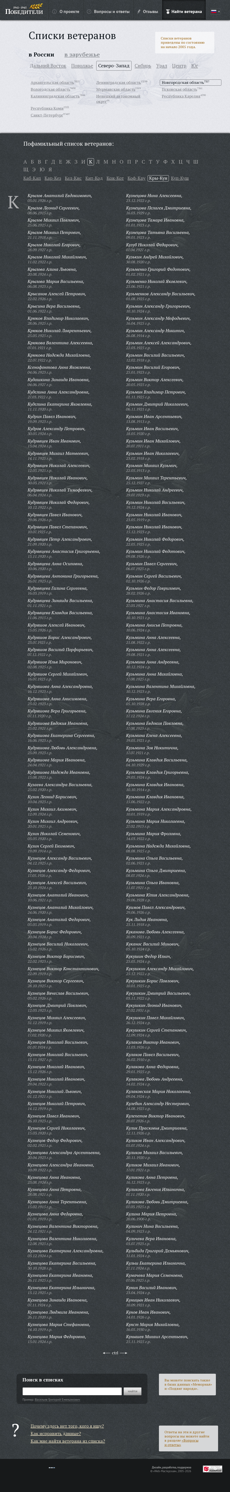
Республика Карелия (181, 96)
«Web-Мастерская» (165, 1471)
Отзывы (148, 11)
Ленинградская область (118, 82)
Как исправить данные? (56, 1433)
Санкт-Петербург (47, 115)
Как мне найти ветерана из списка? (68, 1441)
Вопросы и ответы (108, 11)
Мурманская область (115, 89)
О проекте (65, 11)
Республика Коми (47, 108)
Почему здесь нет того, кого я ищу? (67, 1426)
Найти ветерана (184, 11)
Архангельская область (52, 82)
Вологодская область (50, 89)
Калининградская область (55, 96)
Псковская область (179, 89)
